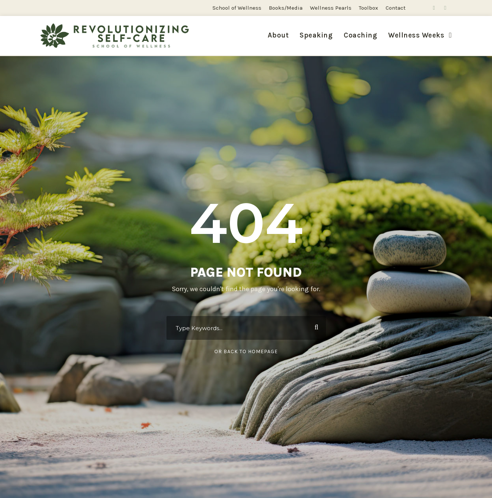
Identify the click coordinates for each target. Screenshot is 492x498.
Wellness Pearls (330, 7)
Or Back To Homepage (246, 351)
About (278, 35)
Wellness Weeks (416, 35)
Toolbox (368, 7)
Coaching (360, 35)
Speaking (316, 35)
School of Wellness (236, 7)
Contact (396, 7)
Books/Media (286, 7)
